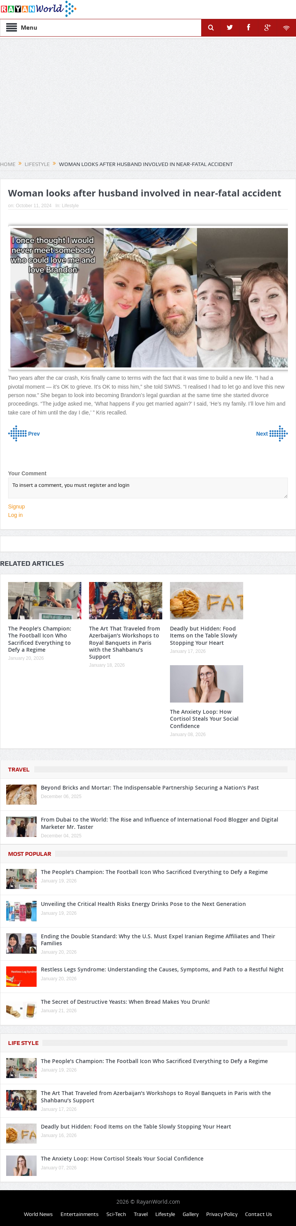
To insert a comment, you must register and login (148, 488)
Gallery (190, 1214)
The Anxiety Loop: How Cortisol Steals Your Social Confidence (204, 718)
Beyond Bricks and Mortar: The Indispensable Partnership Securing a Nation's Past (150, 787)
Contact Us (258, 1214)
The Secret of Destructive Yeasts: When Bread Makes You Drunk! (125, 1001)
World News (38, 1214)
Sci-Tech (116, 1214)
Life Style (23, 1043)
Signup (16, 506)
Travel (19, 769)
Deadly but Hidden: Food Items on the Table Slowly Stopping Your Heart (203, 635)
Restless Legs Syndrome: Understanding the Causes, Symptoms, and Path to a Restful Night (162, 969)
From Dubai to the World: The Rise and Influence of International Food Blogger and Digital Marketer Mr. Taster (159, 823)
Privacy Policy (221, 1214)
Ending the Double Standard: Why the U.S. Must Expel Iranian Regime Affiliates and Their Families (158, 939)
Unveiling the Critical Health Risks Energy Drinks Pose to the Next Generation (143, 903)
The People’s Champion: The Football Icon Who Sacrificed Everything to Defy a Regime (39, 639)
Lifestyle (70, 205)
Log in (15, 515)
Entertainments (80, 1214)
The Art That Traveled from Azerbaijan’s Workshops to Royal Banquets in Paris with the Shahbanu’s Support (124, 642)
